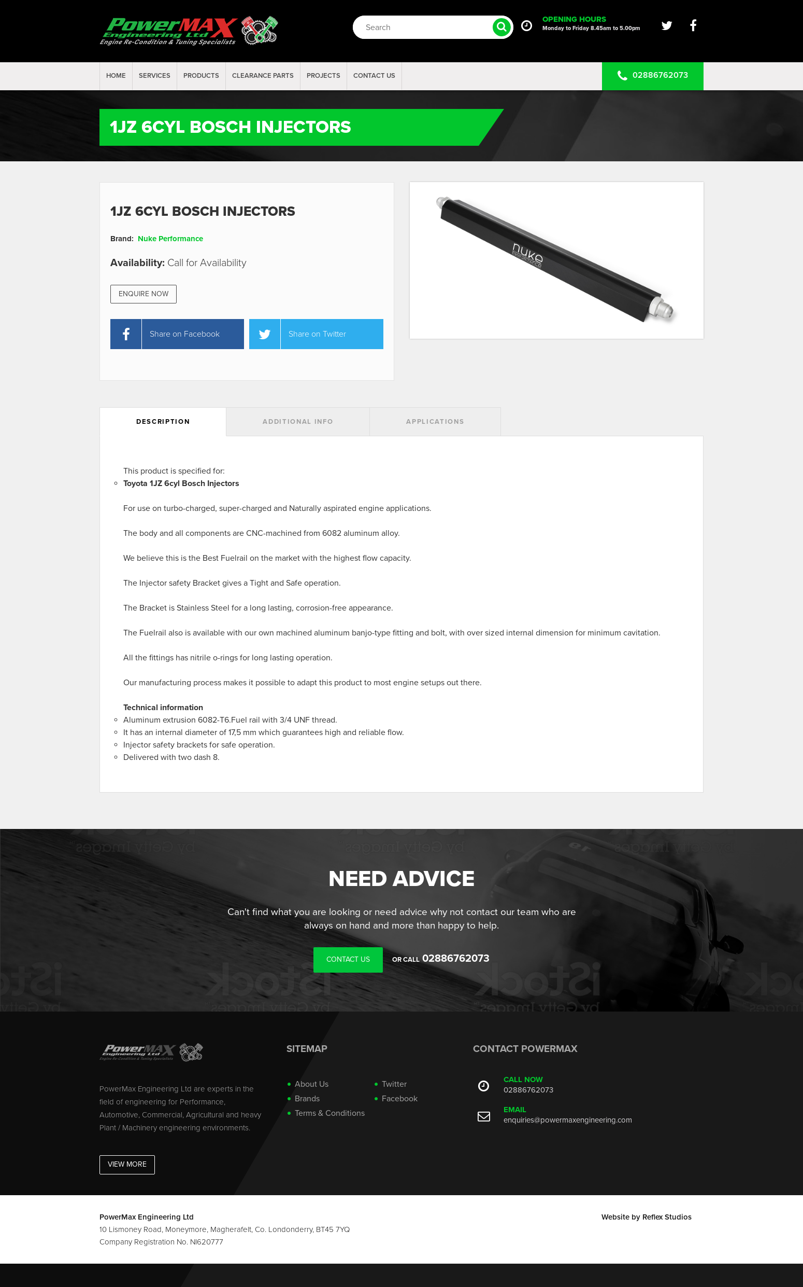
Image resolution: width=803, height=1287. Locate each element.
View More (127, 1164)
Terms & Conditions (330, 1113)
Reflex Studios (667, 1217)
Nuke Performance (170, 238)
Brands (307, 1099)
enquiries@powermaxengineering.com (568, 1120)
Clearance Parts (263, 76)
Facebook (400, 1099)
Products (201, 76)
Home (116, 76)
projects (323, 76)
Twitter (394, 1084)
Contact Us (374, 76)
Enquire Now (143, 293)
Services (154, 76)
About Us (311, 1084)
